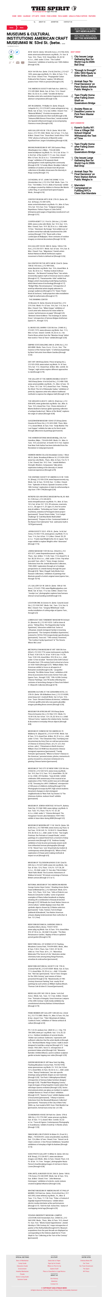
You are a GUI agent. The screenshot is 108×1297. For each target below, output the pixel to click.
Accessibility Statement (70, 1290)
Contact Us (68, 22)
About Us (42, 22)
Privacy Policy (58, 1290)
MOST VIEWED (75, 52)
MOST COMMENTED (77, 123)
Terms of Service (48, 1290)
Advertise (54, 22)
